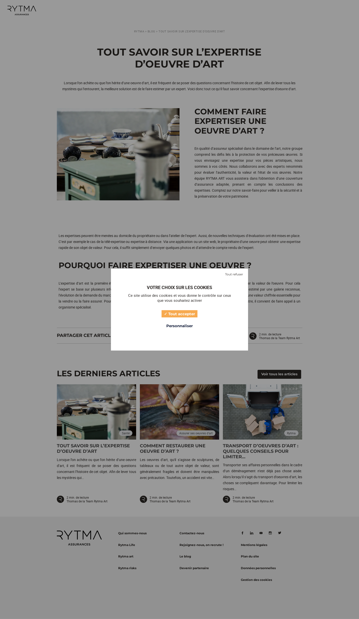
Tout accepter (179, 313)
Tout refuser (234, 274)
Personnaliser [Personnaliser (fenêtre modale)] (179, 325)
